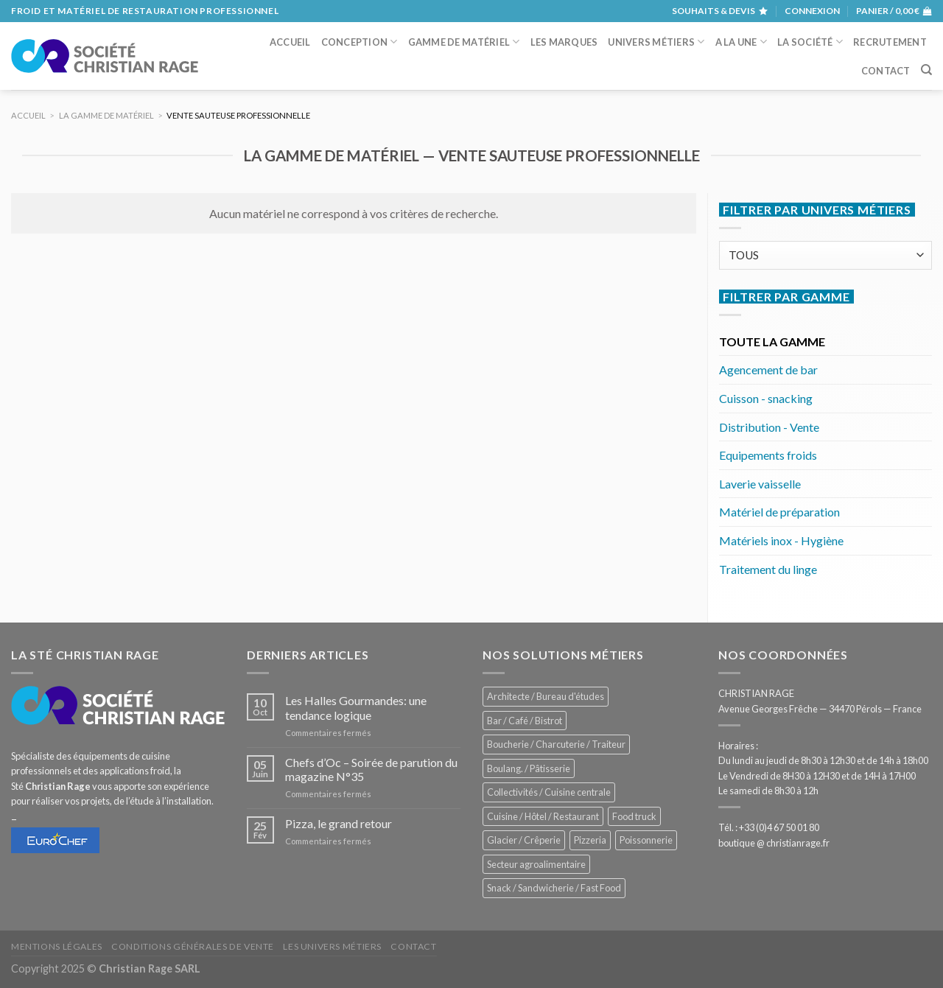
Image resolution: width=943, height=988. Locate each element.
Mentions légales (56, 946)
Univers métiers (656, 42)
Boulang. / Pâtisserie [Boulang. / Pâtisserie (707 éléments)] (528, 768)
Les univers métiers (332, 946)
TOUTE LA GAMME (772, 341)
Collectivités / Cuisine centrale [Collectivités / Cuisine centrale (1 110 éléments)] (549, 792)
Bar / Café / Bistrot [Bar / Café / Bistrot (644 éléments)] (524, 720)
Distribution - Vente (769, 427)
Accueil (290, 42)
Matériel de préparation (779, 512)
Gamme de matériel (464, 42)
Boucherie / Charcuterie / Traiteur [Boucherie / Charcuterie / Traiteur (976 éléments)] (556, 744)
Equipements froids (768, 455)
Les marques (564, 42)
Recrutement (890, 42)
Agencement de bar (768, 369)
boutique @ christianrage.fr (774, 843)
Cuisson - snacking (766, 398)
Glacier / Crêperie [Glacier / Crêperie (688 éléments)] (524, 840)
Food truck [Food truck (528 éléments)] (634, 816)
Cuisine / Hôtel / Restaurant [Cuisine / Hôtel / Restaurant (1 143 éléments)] (543, 816)
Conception (359, 42)
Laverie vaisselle (760, 484)
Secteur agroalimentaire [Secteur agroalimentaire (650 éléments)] (536, 864)
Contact (886, 71)
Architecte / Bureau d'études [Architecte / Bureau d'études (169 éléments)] (545, 696)
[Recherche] (926, 70)
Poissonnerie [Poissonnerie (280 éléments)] (646, 840)
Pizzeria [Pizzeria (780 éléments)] (590, 840)
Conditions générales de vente (192, 946)
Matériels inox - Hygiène (781, 540)
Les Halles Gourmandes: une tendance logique (356, 707)
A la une (741, 42)
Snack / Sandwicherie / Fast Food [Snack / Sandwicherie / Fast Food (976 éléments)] (554, 888)
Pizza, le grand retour (338, 823)
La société (810, 42)
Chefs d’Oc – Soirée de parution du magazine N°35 (371, 769)
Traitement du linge (768, 569)
